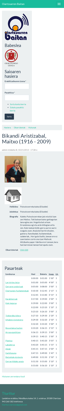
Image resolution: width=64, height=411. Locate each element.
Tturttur (8, 393)
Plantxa (8, 340)
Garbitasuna (10, 353)
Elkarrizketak (19, 127)
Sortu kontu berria (18, 104)
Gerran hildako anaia (14, 361)
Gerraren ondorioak (14, 286)
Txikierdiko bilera (13, 315)
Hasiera (7, 127)
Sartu (9, 116)
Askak (8, 349)
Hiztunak (32, 127)
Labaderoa (10, 345)
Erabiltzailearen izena (15, 81)
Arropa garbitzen (13, 332)
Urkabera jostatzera (14, 320)
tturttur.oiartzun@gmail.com (14, 404)
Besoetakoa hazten (13, 328)
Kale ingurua (11, 303)
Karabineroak (11, 299)
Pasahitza (10, 92)
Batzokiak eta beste (14, 357)
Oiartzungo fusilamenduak (17, 291)
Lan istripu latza (12, 282)
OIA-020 (24, 250)
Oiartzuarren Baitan (13, 3)
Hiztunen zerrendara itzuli (13, 376)
